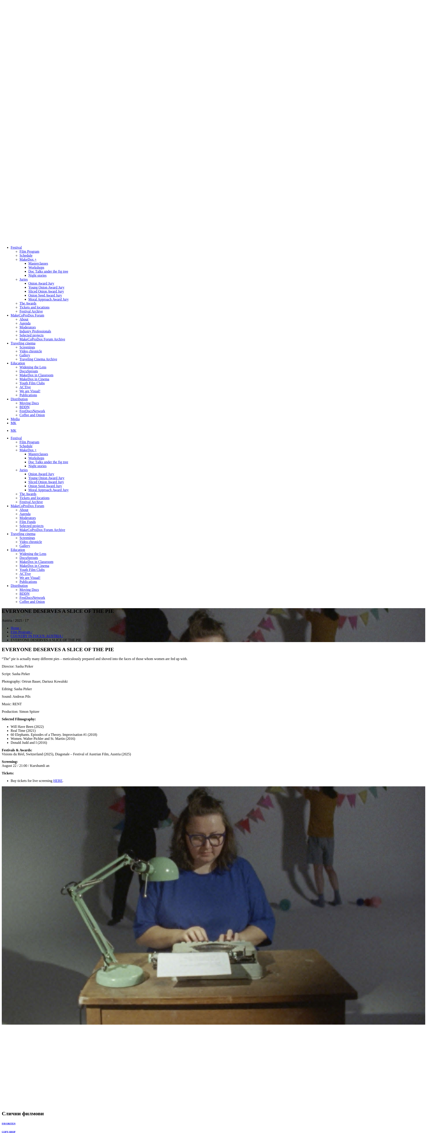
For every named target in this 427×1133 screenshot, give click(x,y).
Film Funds (27, 522)
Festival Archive (31, 311)
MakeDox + (28, 259)
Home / (16, 628)
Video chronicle (30, 351)
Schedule (26, 255)
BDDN (24, 407)
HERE (57, 781)
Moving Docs (29, 403)
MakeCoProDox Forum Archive (42, 339)
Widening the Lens (32, 367)
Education (18, 363)
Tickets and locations (34, 307)
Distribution (19, 399)
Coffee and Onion (32, 415)
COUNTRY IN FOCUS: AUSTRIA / (37, 636)
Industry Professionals (35, 331)
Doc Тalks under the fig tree (48, 271)
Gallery (24, 355)
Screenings (27, 347)
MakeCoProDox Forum (27, 315)
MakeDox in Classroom (36, 375)
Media (15, 419)
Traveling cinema (23, 343)
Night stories (37, 275)
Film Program (29, 251)
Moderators (27, 327)
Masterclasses (38, 263)
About (23, 319)
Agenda (25, 323)
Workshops (36, 267)
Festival (16, 247)
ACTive (25, 387)
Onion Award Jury (41, 283)
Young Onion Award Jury (46, 287)
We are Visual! (29, 391)
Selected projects (31, 335)
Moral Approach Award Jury (48, 299)
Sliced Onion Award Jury (46, 291)
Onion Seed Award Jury (45, 295)
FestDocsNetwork (32, 411)
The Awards (27, 303)
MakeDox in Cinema (34, 379)
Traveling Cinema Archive (38, 359)
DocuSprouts (28, 371)
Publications (28, 395)
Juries (23, 279)
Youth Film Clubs (32, 383)
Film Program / (21, 632)
